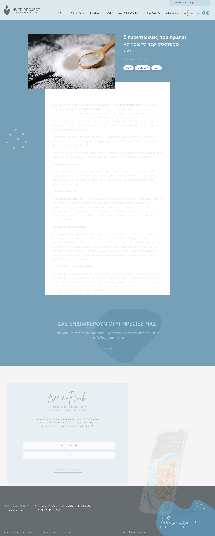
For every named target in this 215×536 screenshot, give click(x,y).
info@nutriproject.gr (196, 3)
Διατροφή (130, 58)
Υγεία (142, 58)
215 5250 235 (179, 3)
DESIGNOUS (139, 532)
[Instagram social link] (207, 13)
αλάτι (128, 68)
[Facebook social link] (203, 13)
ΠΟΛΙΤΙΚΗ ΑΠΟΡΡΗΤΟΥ (62, 532)
